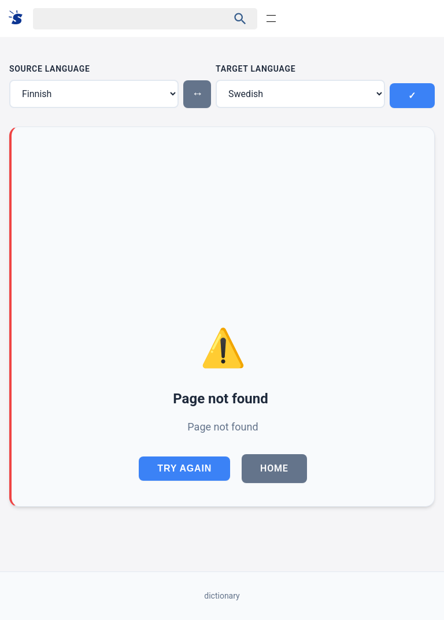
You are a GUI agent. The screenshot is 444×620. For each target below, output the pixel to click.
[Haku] (120, 18)
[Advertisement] (223, 232)
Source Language (49, 68)
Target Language (255, 68)
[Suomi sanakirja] (19, 18)
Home (274, 468)
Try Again (184, 468)
